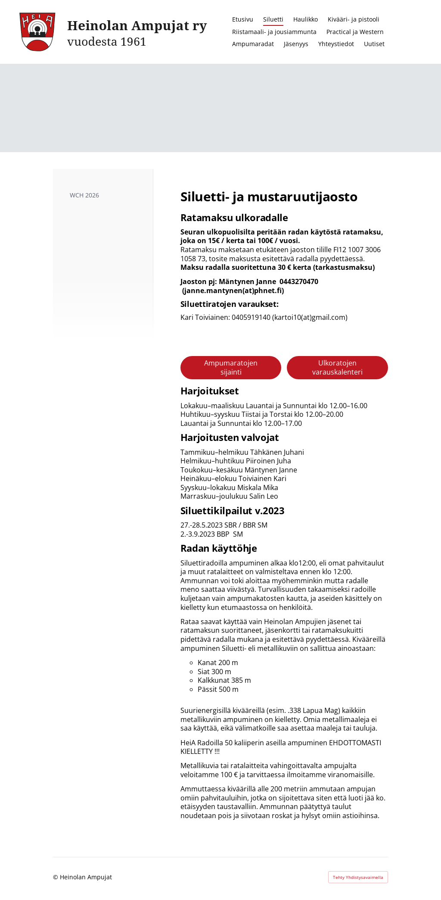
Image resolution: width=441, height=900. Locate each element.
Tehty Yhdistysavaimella (358, 877)
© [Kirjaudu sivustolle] (56, 877)
